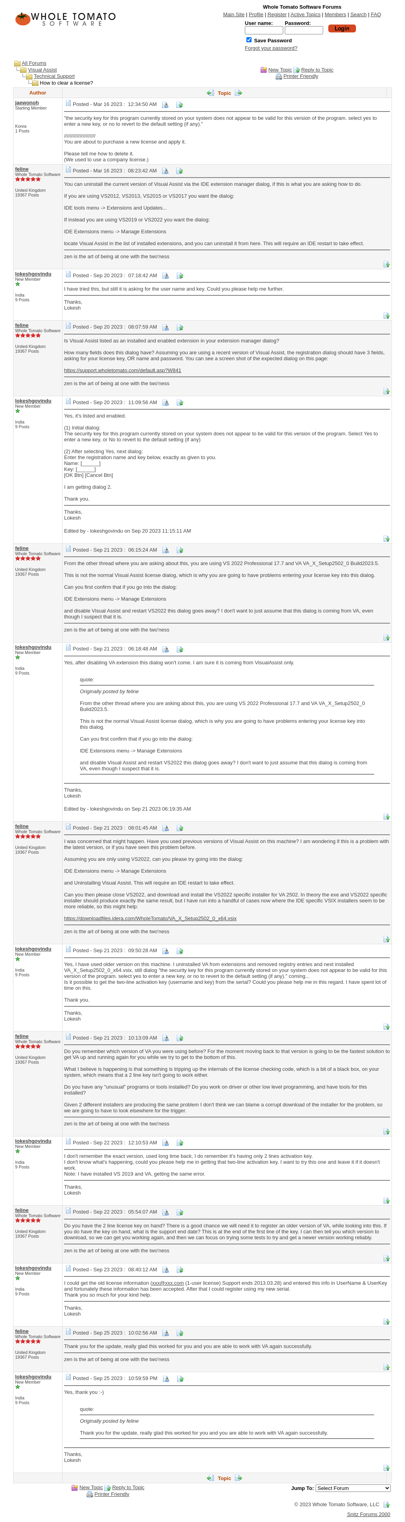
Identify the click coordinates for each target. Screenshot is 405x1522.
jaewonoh (27, 103)
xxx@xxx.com (168, 1283)
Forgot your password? (271, 48)
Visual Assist (42, 70)
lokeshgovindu (33, 274)
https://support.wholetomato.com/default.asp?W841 (122, 370)
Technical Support (54, 76)
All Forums (34, 63)
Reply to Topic (317, 70)
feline (21, 169)
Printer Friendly (301, 76)
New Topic (280, 70)
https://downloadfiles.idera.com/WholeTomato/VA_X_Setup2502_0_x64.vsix (150, 918)
